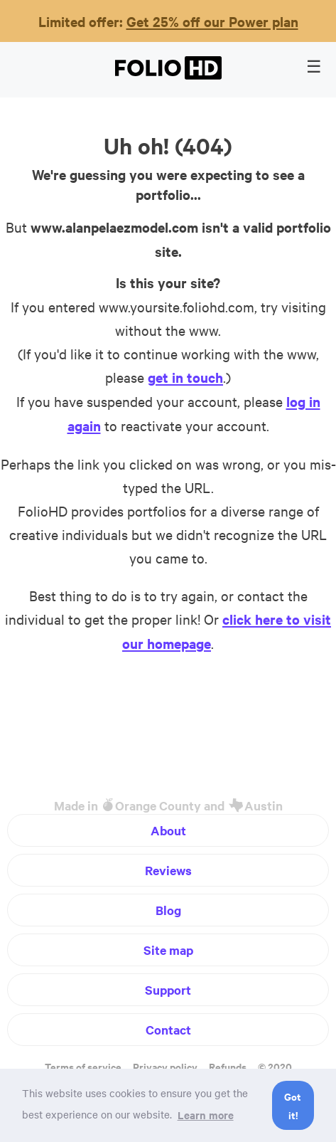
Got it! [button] (292, 1105)
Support (168, 989)
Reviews (168, 870)
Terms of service (83, 1066)
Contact (168, 1029)
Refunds (227, 1066)
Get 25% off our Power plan (212, 21)
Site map (168, 949)
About (168, 830)
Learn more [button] (206, 1114)
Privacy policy (165, 1066)
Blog (168, 910)
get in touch (185, 377)
